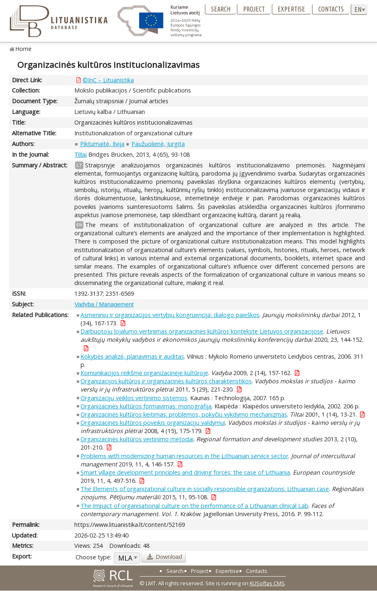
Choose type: (93, 557)
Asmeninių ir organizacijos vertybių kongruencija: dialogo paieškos (170, 315)
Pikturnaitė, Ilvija (102, 144)
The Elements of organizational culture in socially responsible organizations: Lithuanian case (204, 489)
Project (254, 9)
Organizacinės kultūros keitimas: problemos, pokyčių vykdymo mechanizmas (183, 414)
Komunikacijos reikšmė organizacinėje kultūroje (144, 373)
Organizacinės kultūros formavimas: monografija (145, 406)
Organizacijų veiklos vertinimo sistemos (133, 398)
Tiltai (80, 154)
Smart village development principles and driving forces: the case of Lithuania (185, 472)
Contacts (331, 9)
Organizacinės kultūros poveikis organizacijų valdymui (152, 422)
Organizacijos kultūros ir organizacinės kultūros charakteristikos (166, 381)
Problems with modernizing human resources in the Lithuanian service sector (184, 456)
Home (24, 49)
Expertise (291, 9)
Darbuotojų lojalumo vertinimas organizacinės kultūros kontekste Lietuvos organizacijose (201, 331)
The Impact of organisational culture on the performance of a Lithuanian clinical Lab (194, 506)
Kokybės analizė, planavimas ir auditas (132, 356)
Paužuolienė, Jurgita (158, 144)
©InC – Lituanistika (108, 80)
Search (220, 9)
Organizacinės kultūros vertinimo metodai (136, 439)
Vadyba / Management (103, 304)
